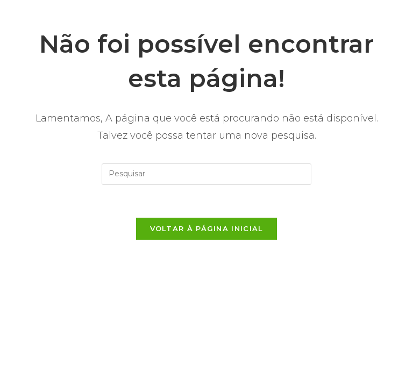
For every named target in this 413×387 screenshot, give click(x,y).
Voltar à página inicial (207, 228)
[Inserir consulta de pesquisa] (206, 174)
